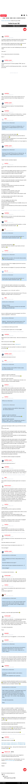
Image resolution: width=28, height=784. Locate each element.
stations (7, 18)
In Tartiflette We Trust (20, 18)
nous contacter (24, 782)
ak (5, 229)
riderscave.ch (17, 344)
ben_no (6, 270)
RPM (5, 118)
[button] (24, 15)
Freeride (8, 20)
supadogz (7, 36)
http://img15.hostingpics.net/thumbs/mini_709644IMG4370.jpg (13, 742)
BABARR (6, 633)
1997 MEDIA (3, 783)
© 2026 (18, 782)
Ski (5, 20)
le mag (4, 18)
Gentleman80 (7, 535)
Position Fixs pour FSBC (11, 777)
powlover (6, 384)
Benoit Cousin (8, 485)
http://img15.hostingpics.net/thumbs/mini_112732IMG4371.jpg (13, 744)
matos (14, 18)
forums (11, 18)
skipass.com (9, 751)
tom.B (6, 221)
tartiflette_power (8, 60)
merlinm (6, 163)
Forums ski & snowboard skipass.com (8, 773)
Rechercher (17, 25)
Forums (3, 20)
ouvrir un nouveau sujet (9, 760)
